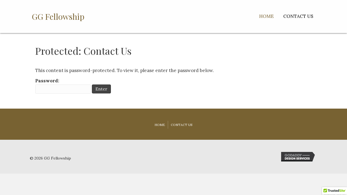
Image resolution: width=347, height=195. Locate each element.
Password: (63, 86)
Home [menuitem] (160, 125)
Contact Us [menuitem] (181, 125)
